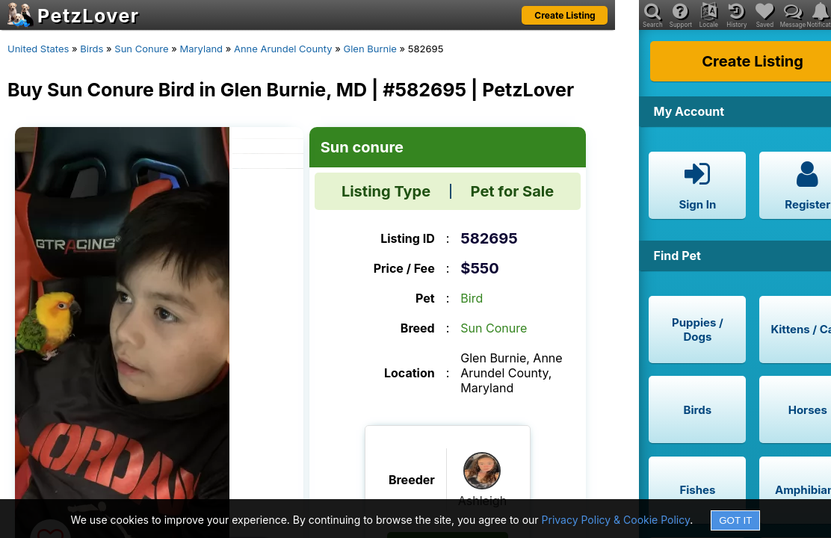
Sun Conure (141, 49)
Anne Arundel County (283, 49)
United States (38, 49)
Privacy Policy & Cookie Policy (616, 519)
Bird (471, 298)
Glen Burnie (369, 49)
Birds (91, 49)
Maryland (201, 49)
